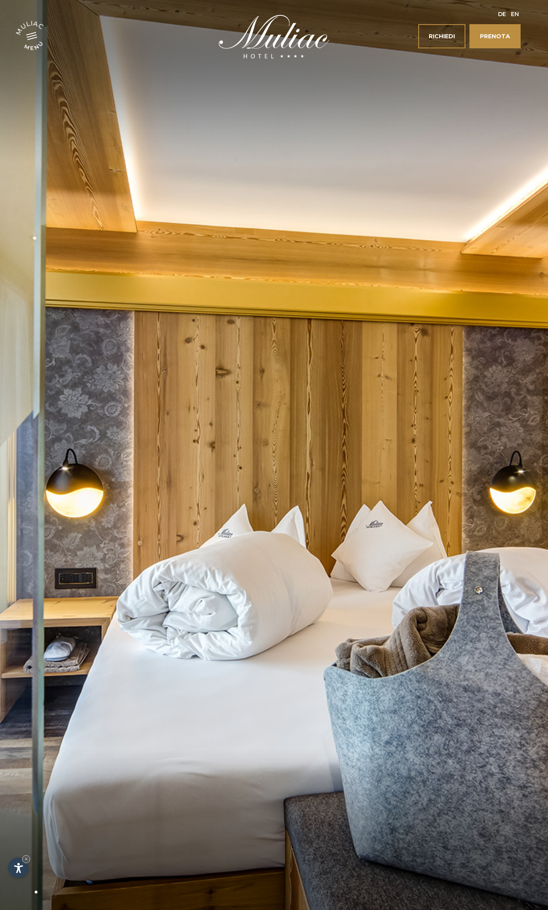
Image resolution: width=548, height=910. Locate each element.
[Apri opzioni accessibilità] (18, 868)
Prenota (495, 36)
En (515, 14)
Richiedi (442, 36)
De (502, 14)
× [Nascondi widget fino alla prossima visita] (26, 859)
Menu (34, 45)
